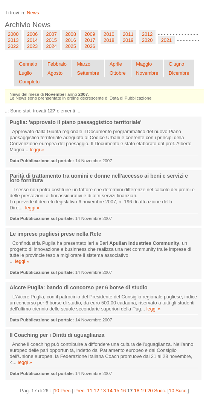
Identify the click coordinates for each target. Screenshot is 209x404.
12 (96, 390)
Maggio (144, 64)
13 (103, 390)
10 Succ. (178, 390)
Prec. (80, 390)
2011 (128, 34)
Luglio (25, 73)
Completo (29, 81)
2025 (70, 46)
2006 (32, 34)
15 (116, 390)
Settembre (88, 73)
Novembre (147, 73)
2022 (13, 46)
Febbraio (57, 64)
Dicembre (179, 73)
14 (110, 390)
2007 (51, 34)
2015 (51, 40)
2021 (166, 40)
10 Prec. (63, 390)
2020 (147, 40)
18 (136, 390)
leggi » (37, 149)
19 (143, 390)
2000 (13, 34)
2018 (109, 40)
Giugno (176, 64)
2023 (32, 46)
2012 (147, 34)
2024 (51, 46)
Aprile (116, 64)
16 (123, 390)
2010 (109, 34)
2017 (89, 40)
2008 (70, 34)
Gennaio (28, 64)
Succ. (160, 390)
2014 (32, 40)
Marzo (83, 64)
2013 (13, 40)
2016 (70, 40)
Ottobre (118, 73)
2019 (128, 40)
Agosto (55, 73)
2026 (89, 46)
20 (150, 390)
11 (89, 390)
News (33, 12)
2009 (89, 34)
